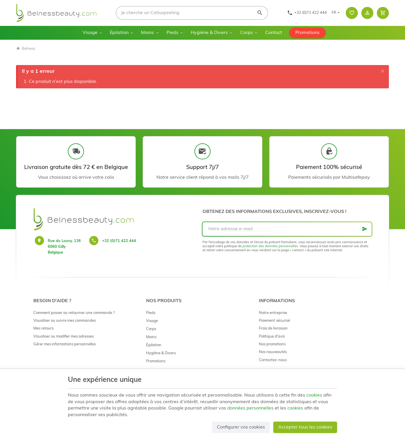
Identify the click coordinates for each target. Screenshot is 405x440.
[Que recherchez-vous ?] (192, 13)
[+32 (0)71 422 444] (307, 13)
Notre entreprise (273, 313)
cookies (314, 395)
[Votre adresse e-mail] (287, 229)
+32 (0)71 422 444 (119, 241)
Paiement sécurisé (274, 321)
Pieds (172, 33)
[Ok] (365, 229)
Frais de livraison (273, 328)
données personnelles (250, 408)
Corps (246, 33)
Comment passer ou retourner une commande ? (74, 313)
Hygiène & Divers (209, 33)
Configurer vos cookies (241, 427)
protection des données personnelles (270, 246)
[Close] (383, 71)
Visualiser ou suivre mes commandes (64, 321)
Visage (90, 33)
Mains (147, 33)
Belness (25, 49)
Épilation (119, 33)
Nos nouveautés (273, 352)
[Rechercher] (259, 13)
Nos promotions (272, 344)
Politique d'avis (272, 336)
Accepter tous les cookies (305, 427)
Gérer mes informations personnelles (64, 344)
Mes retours (43, 328)
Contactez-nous (273, 360)
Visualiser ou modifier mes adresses (63, 336)
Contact (273, 33)
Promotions (307, 33)
